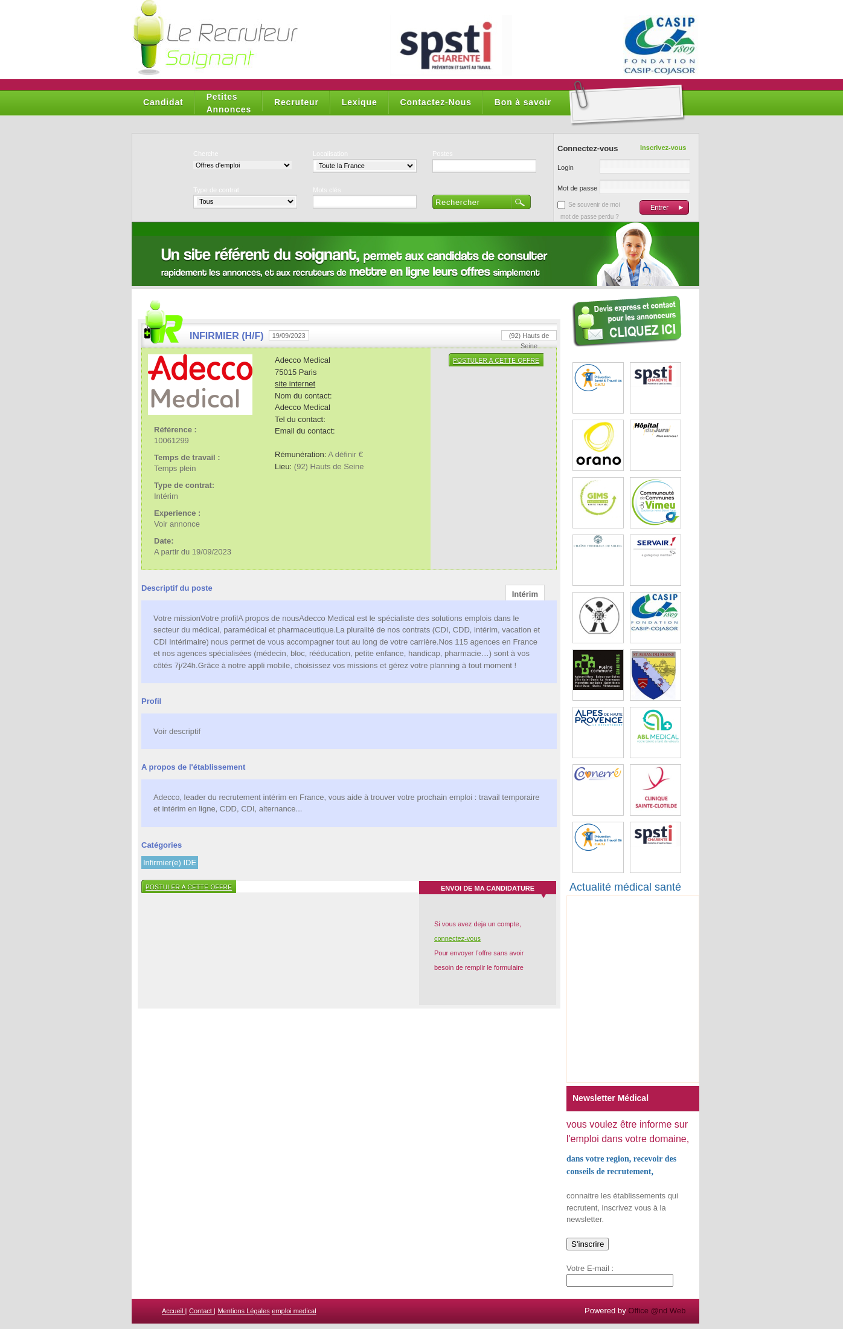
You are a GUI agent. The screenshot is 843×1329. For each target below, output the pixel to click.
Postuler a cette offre (496, 360)
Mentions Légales (243, 1310)
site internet (295, 383)
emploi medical (294, 1310)
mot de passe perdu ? (589, 216)
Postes (442, 153)
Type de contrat (216, 189)
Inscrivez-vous (663, 147)
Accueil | (174, 1310)
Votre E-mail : (590, 1268)
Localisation (330, 153)
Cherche (206, 153)
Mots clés (327, 189)
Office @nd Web (656, 1310)
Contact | (202, 1310)
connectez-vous (457, 938)
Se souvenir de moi (594, 204)
